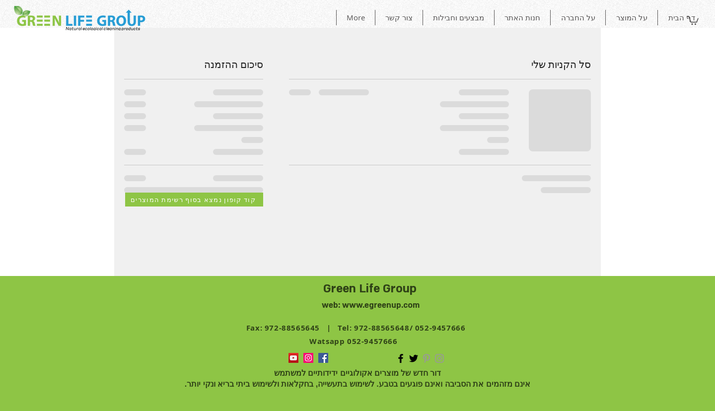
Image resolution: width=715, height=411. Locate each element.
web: (332, 305)
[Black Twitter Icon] (414, 358)
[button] (693, 20)
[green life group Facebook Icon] (401, 358)
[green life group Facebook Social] (323, 358)
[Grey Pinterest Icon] (426, 358)
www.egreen (366, 305)
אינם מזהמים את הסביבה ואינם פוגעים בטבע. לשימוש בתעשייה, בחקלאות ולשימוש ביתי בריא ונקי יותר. (358, 384)
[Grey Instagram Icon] (439, 358)
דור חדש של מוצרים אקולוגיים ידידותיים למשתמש (357, 373)
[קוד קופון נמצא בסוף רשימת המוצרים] (194, 199)
